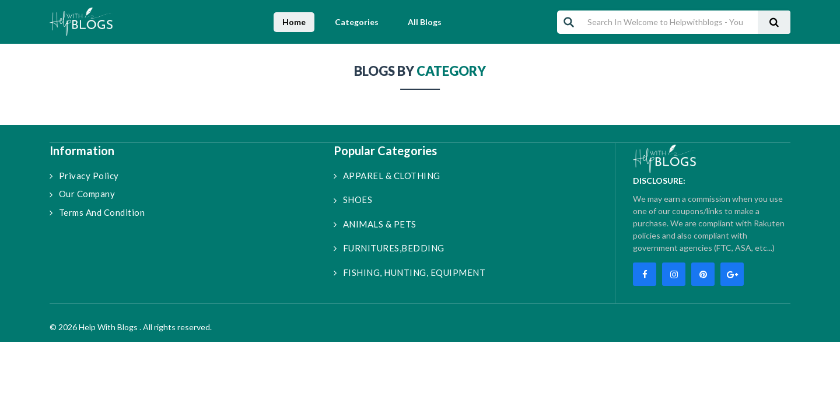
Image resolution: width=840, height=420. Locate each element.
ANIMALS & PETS (375, 224)
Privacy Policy (84, 175)
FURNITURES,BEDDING (389, 248)
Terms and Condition (97, 212)
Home (294, 22)
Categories (357, 22)
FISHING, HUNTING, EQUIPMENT (409, 272)
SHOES (353, 199)
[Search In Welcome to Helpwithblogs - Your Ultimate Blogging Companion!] (666, 22)
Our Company (82, 193)
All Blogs (425, 22)
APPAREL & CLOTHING (387, 175)
